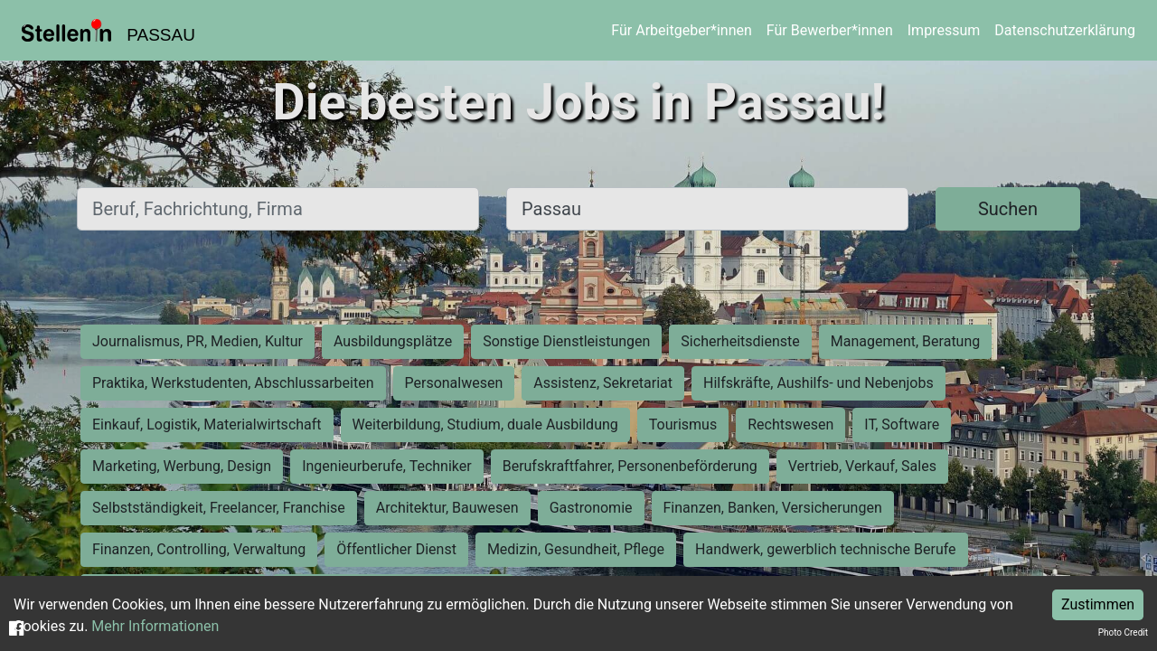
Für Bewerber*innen (830, 30)
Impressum (944, 30)
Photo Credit (1123, 632)
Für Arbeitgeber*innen (681, 30)
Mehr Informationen (155, 626)
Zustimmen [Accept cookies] (1097, 604)
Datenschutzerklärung (1064, 30)
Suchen (1008, 209)
